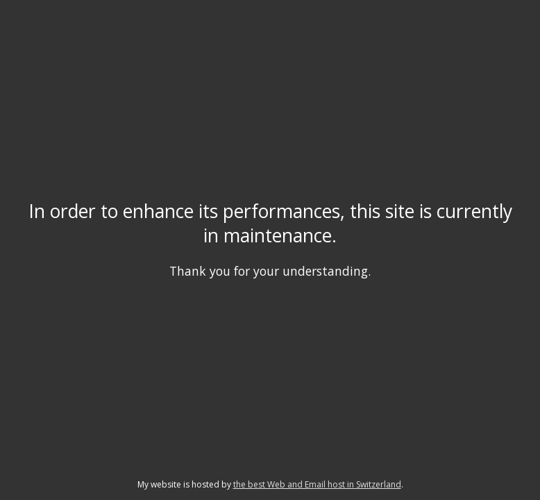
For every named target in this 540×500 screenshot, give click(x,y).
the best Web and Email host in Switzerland (317, 484)
